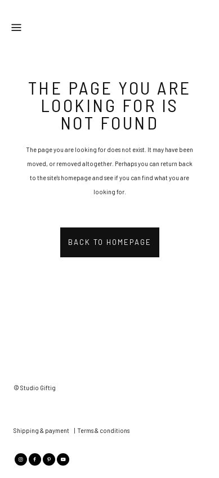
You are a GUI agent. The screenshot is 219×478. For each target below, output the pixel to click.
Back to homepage (109, 242)
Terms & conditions (103, 430)
